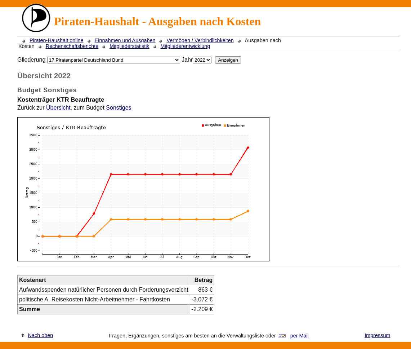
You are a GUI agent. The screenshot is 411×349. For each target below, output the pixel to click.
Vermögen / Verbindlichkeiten (199, 40)
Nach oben (40, 335)
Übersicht (58, 108)
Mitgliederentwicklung (185, 46)
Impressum (377, 335)
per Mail (299, 336)
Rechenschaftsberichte (72, 46)
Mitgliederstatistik (129, 46)
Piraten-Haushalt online (57, 40)
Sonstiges (118, 108)
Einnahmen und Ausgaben (125, 40)
